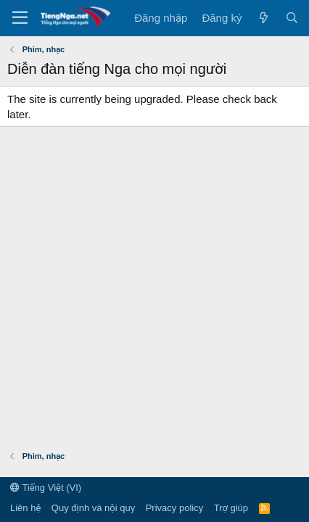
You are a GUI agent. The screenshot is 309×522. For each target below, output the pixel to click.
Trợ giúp (231, 507)
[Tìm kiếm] (292, 17)
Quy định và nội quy (93, 507)
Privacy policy (174, 507)
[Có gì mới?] (263, 17)
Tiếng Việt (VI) (45, 487)
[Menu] (20, 18)
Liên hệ (25, 507)
